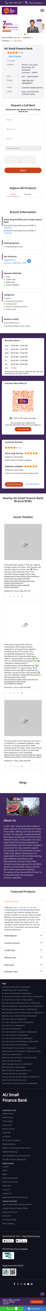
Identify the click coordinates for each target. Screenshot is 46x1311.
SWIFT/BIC (6, 1132)
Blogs (4, 1174)
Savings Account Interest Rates (15, 1208)
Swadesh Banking (9, 1152)
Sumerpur (6, 41)
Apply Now (6, 1185)
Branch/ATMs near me (11, 38)
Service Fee (7, 1125)
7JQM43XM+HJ (9, 260)
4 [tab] (27, 34)
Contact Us (6, 1193)
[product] (23, 148)
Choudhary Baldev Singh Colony (17, 326)
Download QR (23, 429)
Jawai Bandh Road (11, 323)
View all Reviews (32, 484)
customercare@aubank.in (32, 87)
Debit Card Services (10, 1182)
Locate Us (6, 1189)
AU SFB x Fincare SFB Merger (14, 1159)
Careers (5, 1166)
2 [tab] (21, 34)
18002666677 (27, 83)
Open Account (37, 1302)
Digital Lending (8, 1144)
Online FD (6, 1216)
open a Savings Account (23, 907)
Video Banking (8, 1223)
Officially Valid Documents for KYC (16, 1155)
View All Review (14, 56)
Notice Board (7, 1121)
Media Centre (8, 1113)
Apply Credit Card (10, 1212)
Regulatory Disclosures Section (15, 1197)
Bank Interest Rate (10, 1178)
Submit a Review (14, 484)
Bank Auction (7, 1117)
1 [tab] (18, 34)
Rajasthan (27, 38)
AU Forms (6, 1136)
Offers (5, 1170)
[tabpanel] (23, 26)
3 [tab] (24, 34)
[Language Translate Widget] (36, 3)
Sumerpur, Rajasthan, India (15, 263)
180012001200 (27, 80)
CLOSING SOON (28, 94)
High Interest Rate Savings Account (17, 1204)
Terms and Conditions (11, 1140)
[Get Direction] (29, 262)
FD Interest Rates (9, 1219)
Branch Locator (8, 1129)
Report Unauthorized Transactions (16, 1148)
